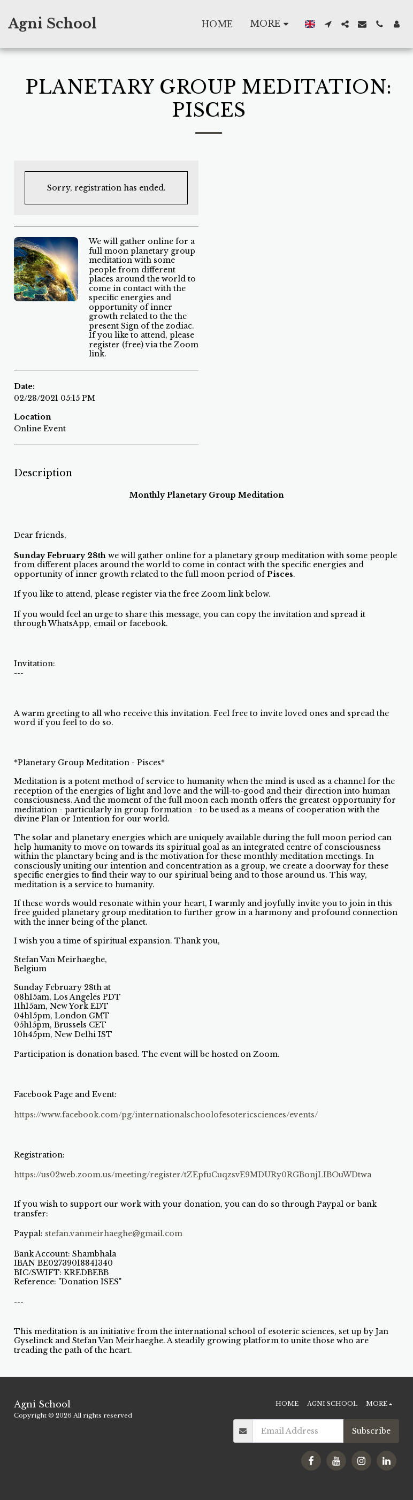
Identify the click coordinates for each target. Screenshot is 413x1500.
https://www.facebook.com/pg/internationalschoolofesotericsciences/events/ (166, 1115)
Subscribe (371, 1431)
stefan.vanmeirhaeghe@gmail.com (113, 1233)
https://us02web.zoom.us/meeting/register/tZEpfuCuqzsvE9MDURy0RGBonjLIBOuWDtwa (192, 1174)
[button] (328, 24)
